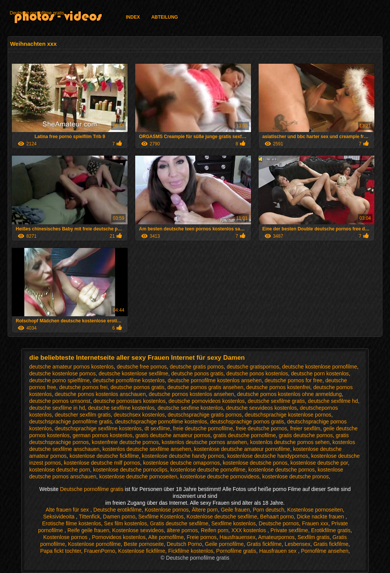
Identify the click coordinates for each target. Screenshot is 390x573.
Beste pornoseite (144, 544)
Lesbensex (297, 544)
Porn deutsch (269, 510)
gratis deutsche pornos (306, 435)
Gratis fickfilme (264, 544)
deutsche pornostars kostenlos (129, 401)
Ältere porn (204, 510)
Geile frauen (235, 510)
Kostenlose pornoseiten (315, 510)
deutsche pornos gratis (137, 387)
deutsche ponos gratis (197, 373)
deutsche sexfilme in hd (57, 408)
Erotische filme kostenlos (71, 523)
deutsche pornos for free (294, 380)
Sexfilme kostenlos (233, 523)
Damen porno (119, 516)
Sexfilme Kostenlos (161, 516)
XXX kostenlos (249, 530)
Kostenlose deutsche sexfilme (222, 516)
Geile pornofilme (224, 544)
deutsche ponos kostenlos (257, 373)
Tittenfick (89, 516)
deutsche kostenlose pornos (62, 373)
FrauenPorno (99, 551)
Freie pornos (202, 537)
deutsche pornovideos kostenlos (207, 401)
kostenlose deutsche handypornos (267, 456)
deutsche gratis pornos (197, 367)
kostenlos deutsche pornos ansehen (204, 442)
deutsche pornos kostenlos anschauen (100, 394)
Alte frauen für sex (68, 510)
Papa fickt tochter (60, 551)
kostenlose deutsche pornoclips (130, 470)
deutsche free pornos (142, 367)
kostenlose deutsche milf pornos (102, 463)
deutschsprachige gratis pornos (205, 415)
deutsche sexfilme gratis (276, 401)
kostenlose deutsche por (319, 463)
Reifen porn (214, 530)
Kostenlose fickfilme (141, 551)
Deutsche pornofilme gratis (37, 13)
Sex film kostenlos (125, 523)
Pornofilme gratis (236, 551)
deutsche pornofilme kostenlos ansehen (215, 380)
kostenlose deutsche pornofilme (207, 470)
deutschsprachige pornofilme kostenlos (161, 421)
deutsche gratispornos (253, 367)
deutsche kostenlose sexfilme (133, 373)
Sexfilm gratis (313, 537)
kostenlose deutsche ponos (255, 463)
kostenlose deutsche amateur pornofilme (242, 449)
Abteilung (164, 17)
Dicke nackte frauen (321, 516)
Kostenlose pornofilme (94, 544)
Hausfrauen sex (278, 551)
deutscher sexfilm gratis (83, 415)
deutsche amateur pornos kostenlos (71, 367)
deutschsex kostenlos (139, 415)
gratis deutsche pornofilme (244, 435)
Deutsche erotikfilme (117, 510)
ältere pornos (182, 530)
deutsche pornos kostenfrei (278, 387)
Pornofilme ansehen (324, 551)
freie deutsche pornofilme (203, 428)
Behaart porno (277, 516)
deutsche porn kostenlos (320, 373)
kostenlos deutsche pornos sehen (290, 442)
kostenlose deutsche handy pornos (183, 456)
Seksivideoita (59, 516)
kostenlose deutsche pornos (281, 470)
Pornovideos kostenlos (118, 537)
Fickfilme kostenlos (190, 551)
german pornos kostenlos (102, 435)
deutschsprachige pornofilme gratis (70, 421)
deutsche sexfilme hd (333, 401)
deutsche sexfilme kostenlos (121, 408)
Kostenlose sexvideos (138, 530)
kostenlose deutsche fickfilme (104, 456)
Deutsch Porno (184, 544)
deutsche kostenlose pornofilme (319, 367)
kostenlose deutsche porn (59, 470)
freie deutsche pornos (261, 428)
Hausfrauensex (238, 537)
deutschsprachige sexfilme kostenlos (98, 428)
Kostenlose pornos (167, 510)
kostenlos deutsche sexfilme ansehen (146, 449)
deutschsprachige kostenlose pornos (288, 415)
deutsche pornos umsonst (59, 401)
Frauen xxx (315, 523)
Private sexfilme (289, 530)
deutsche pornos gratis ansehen (205, 387)
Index (133, 17)
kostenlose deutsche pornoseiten (138, 476)
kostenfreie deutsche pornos (125, 442)
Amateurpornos (276, 537)
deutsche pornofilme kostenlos (129, 380)
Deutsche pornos (279, 523)
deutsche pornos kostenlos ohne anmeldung (289, 394)
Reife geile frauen (88, 530)
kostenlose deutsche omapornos (181, 463)
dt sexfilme (157, 428)
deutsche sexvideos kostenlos (261, 408)
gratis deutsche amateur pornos (172, 435)
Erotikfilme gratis (330, 530)
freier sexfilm (305, 428)
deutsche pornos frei (83, 387)
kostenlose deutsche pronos (295, 476)
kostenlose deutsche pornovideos (219, 476)
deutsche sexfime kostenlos (190, 408)
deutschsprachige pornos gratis (247, 421)
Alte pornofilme (166, 537)
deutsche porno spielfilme (59, 380)
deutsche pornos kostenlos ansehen (191, 394)
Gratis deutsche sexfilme (179, 523)
